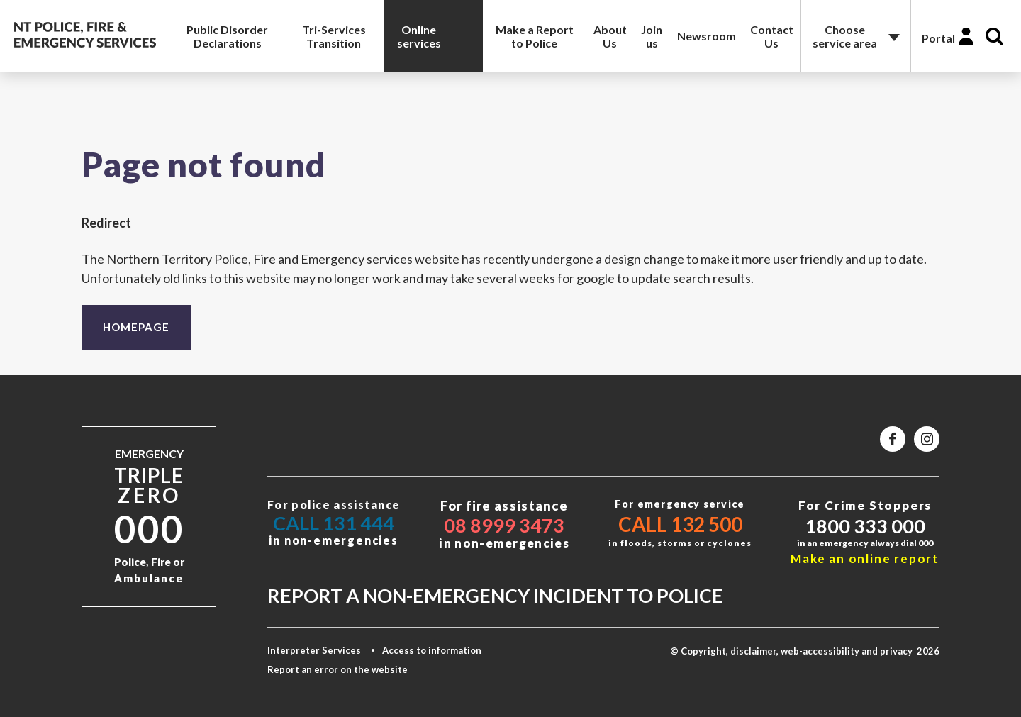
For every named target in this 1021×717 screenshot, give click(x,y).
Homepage (136, 327)
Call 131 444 (333, 523)
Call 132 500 (680, 524)
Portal (938, 38)
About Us (610, 36)
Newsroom (706, 36)
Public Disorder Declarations (227, 36)
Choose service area (845, 36)
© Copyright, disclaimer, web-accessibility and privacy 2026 (804, 651)
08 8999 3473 (504, 525)
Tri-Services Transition (334, 36)
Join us (651, 36)
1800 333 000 (865, 526)
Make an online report (865, 558)
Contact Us (771, 36)
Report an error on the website (337, 669)
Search (994, 36)
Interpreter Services (314, 650)
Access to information (431, 650)
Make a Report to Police (535, 36)
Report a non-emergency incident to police (495, 595)
